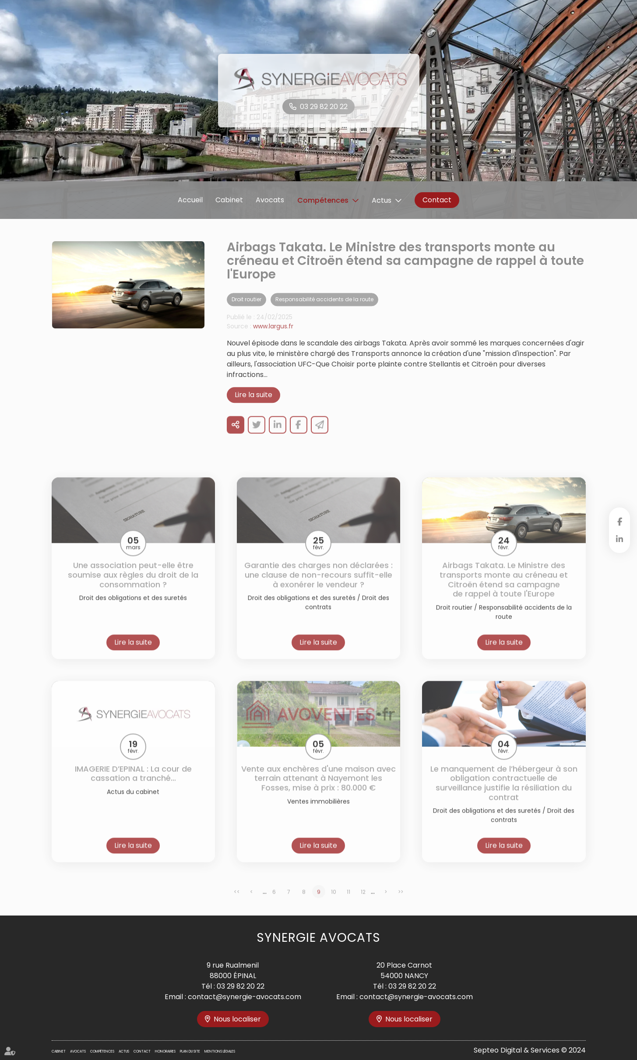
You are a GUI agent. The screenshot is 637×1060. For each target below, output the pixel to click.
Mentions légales (219, 1051)
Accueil (190, 200)
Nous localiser (237, 1019)
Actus (381, 200)
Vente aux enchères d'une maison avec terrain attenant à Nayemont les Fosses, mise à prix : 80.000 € (318, 788)
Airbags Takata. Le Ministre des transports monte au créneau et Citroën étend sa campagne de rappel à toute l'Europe (504, 590)
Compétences (322, 200)
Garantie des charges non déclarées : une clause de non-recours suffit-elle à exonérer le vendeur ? (318, 585)
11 (348, 901)
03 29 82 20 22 (324, 107)
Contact (436, 200)
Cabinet (229, 200)
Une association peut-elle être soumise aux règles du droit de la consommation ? (133, 585)
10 (333, 901)
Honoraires (165, 1051)
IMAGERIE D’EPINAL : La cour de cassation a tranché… (133, 783)
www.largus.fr (273, 336)
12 (363, 901)
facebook (619, 521)
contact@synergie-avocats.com (244, 997)
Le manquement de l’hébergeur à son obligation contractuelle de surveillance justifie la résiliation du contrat (503, 793)
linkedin (619, 539)
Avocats (270, 200)
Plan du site (190, 1051)
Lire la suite (253, 405)
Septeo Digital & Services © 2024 (530, 1050)
